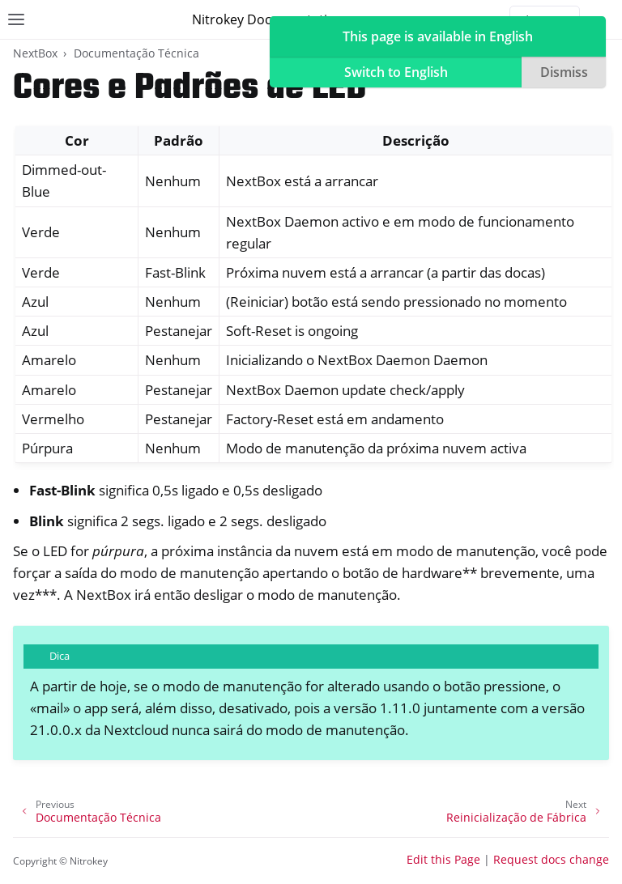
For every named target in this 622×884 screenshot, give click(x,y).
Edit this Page (443, 859)
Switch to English (396, 72)
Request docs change (551, 859)
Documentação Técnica (136, 53)
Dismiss (564, 72)
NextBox (35, 53)
